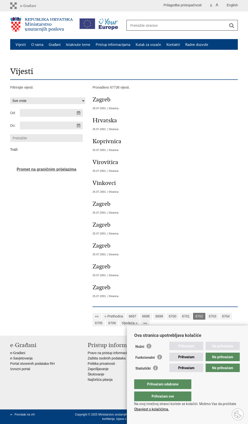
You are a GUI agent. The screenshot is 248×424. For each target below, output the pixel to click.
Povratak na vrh (25, 414)
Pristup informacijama (113, 44)
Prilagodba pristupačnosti (182, 5)
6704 (226, 316)
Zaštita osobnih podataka (106, 358)
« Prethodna (113, 316)
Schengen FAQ (27, 56)
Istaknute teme (78, 44)
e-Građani (17, 353)
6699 (159, 316)
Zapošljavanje (98, 369)
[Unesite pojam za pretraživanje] (177, 25)
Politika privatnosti (101, 364)
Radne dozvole (196, 44)
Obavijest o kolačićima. (151, 409)
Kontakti (173, 44)
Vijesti (21, 44)
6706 (112, 323)
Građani (55, 44)
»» (145, 323)
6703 (212, 316)
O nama (37, 44)
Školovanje (96, 374)
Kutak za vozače (148, 44)
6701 (186, 316)
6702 (199, 316)
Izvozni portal (20, 369)
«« (97, 316)
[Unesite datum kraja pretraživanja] (51, 125)
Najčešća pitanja (100, 380)
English (232, 5)
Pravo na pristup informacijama (111, 353)
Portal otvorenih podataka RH (32, 364)
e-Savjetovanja (21, 358)
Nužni (139, 356)
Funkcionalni (145, 367)
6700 (172, 316)
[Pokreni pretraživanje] (231, 25)
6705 (98, 323)
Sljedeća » (129, 323)
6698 (146, 316)
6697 (132, 316)
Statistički (143, 378)
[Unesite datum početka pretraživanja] (51, 113)
